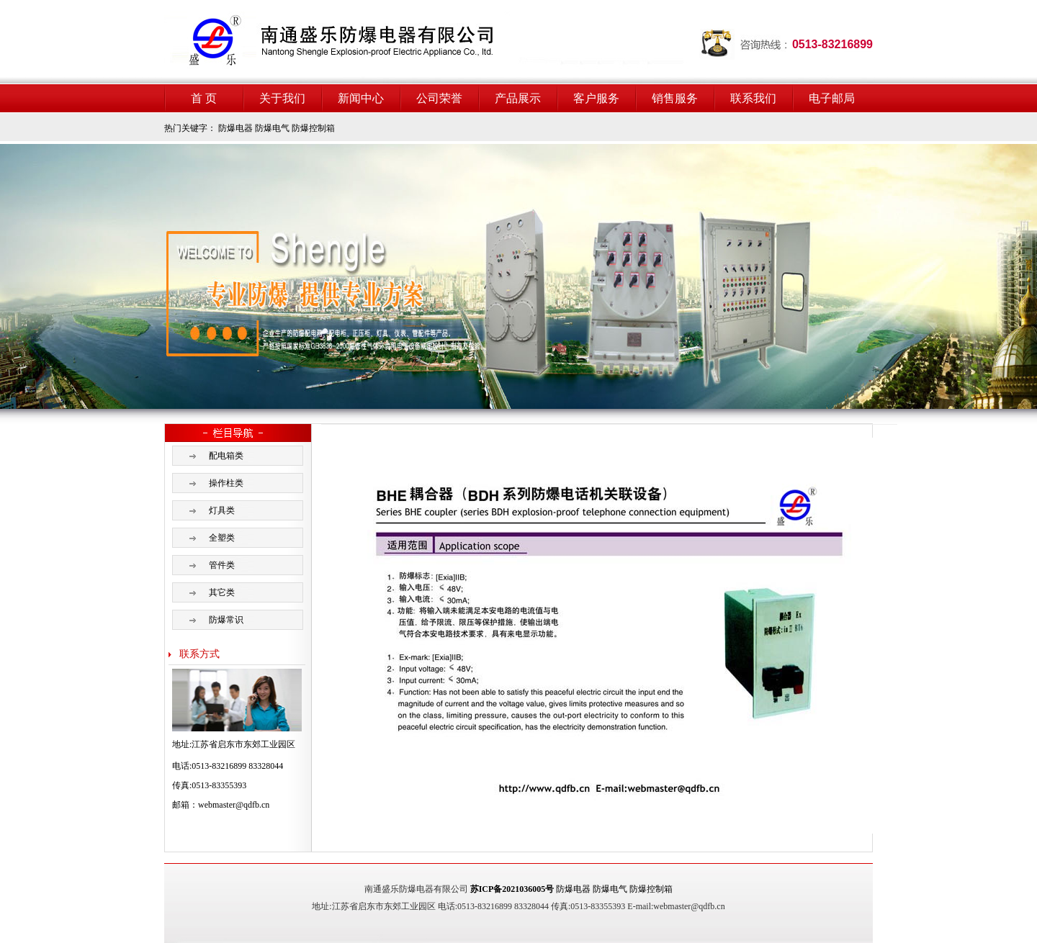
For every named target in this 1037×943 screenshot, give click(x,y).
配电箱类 (226, 456)
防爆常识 (226, 620)
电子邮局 (832, 98)
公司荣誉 (439, 98)
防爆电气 (272, 128)
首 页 (204, 98)
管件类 (222, 565)
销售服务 (675, 98)
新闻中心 (361, 98)
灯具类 (222, 510)
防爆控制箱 (313, 128)
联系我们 (753, 98)
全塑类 (222, 538)
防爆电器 (235, 128)
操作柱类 (226, 483)
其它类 (222, 592)
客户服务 (596, 98)
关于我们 (282, 98)
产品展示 (518, 98)
